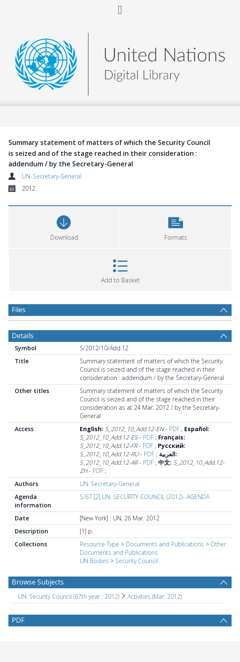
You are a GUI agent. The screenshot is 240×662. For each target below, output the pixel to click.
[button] (175, 226)
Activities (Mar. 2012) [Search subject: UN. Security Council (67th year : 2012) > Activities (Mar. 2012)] (155, 596)
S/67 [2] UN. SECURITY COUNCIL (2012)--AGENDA (144, 497)
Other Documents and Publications (153, 548)
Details (23, 335)
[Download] (64, 226)
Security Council (136, 561)
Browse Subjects (38, 582)
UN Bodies (94, 561)
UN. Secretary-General (51, 176)
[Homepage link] (120, 62)
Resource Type (99, 544)
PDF (174, 429)
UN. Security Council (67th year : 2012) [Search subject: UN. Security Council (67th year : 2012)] (68, 596)
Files (19, 309)
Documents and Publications (165, 544)
